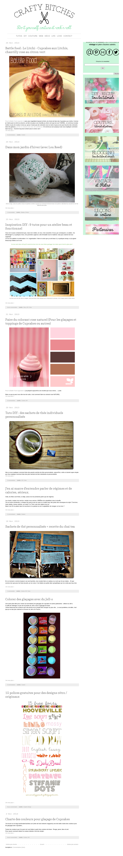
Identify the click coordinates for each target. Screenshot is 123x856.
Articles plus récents (11, 844)
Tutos (30, 307)
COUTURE (32, 36)
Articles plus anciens (72, 844)
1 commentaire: (11, 212)
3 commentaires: (11, 684)
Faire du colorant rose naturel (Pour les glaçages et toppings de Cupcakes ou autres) (40, 321)
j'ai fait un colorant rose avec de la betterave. (29, 127)
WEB (41, 36)
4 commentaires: (11, 400)
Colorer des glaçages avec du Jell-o (29, 599)
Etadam (23, 212)
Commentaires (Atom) (19, 847)
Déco (24, 307)
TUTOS (19, 36)
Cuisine (23, 134)
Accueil (42, 844)
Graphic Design (27, 806)
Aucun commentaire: (12, 307)
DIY (25, 36)
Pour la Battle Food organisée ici (15, 390)
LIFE (53, 36)
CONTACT (67, 36)
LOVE (59, 36)
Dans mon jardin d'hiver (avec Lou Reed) (33, 147)
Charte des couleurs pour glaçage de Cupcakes (37, 819)
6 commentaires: (11, 134)
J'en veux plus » (9, 130)
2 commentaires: (11, 480)
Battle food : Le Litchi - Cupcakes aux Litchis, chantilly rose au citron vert (36, 50)
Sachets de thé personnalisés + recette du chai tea (40, 526)
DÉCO (47, 36)
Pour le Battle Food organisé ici (14, 121)
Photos (27, 212)
